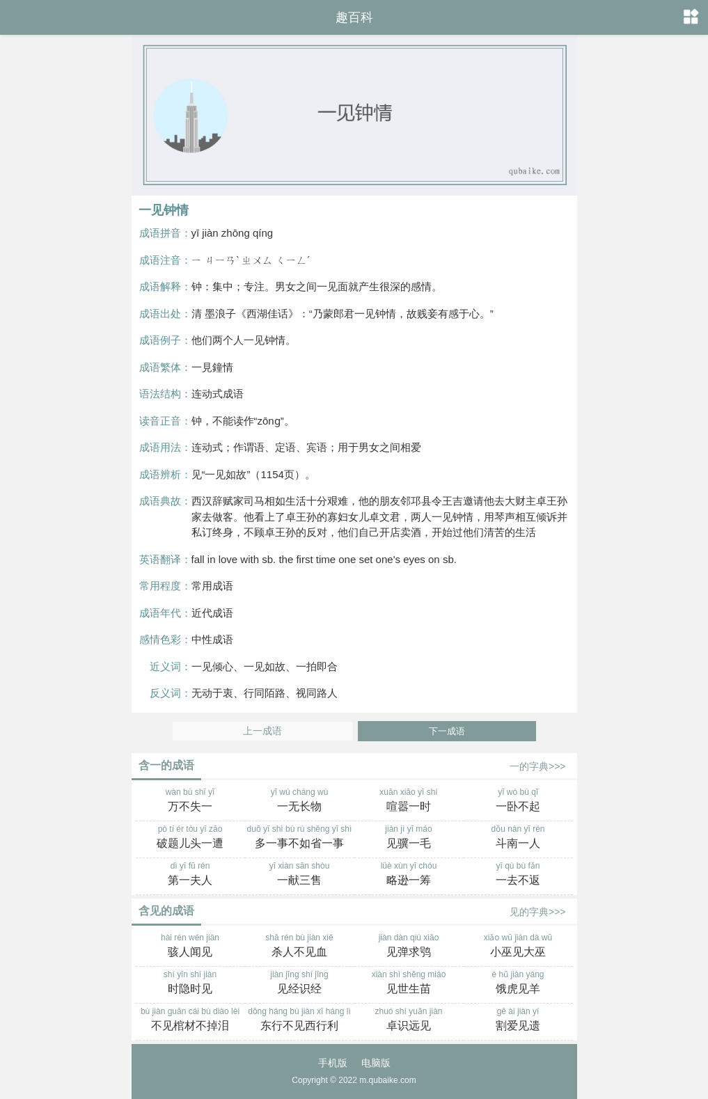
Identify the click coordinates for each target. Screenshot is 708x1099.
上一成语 (262, 731)
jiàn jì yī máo (409, 838)
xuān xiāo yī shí (409, 801)
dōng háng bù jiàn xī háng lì (299, 1020)
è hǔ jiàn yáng (518, 983)
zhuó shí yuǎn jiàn (409, 1020)
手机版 (332, 1062)
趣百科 (354, 17)
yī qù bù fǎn (518, 875)
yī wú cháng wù (299, 801)
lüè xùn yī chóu (409, 875)
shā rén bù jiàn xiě (299, 946)
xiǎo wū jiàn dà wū (518, 946)
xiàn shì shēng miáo (409, 983)
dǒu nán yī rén (518, 838)
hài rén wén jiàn (190, 946)
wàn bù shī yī (190, 801)
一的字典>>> (538, 766)
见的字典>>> (538, 911)
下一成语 (447, 731)
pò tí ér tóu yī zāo (190, 838)
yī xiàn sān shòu (299, 875)
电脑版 (376, 1062)
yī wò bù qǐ (518, 801)
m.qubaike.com (387, 1080)
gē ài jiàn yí (518, 1020)
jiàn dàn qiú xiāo (409, 946)
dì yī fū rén (190, 875)
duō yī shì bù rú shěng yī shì (299, 838)
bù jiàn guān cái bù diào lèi (190, 1020)
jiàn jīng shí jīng (299, 983)
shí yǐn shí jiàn (190, 983)
